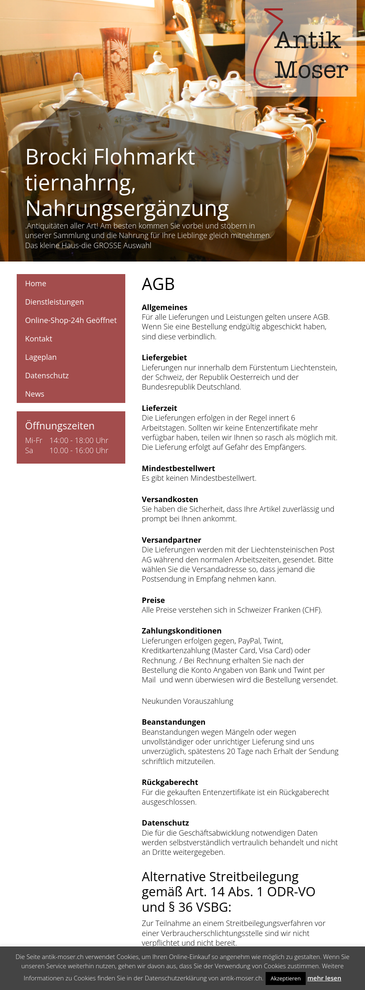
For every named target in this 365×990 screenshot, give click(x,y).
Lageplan (41, 357)
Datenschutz (47, 375)
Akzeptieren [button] (286, 978)
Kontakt (38, 338)
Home (35, 283)
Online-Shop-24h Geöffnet (71, 320)
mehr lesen (324, 978)
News (34, 394)
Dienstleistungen (54, 302)
